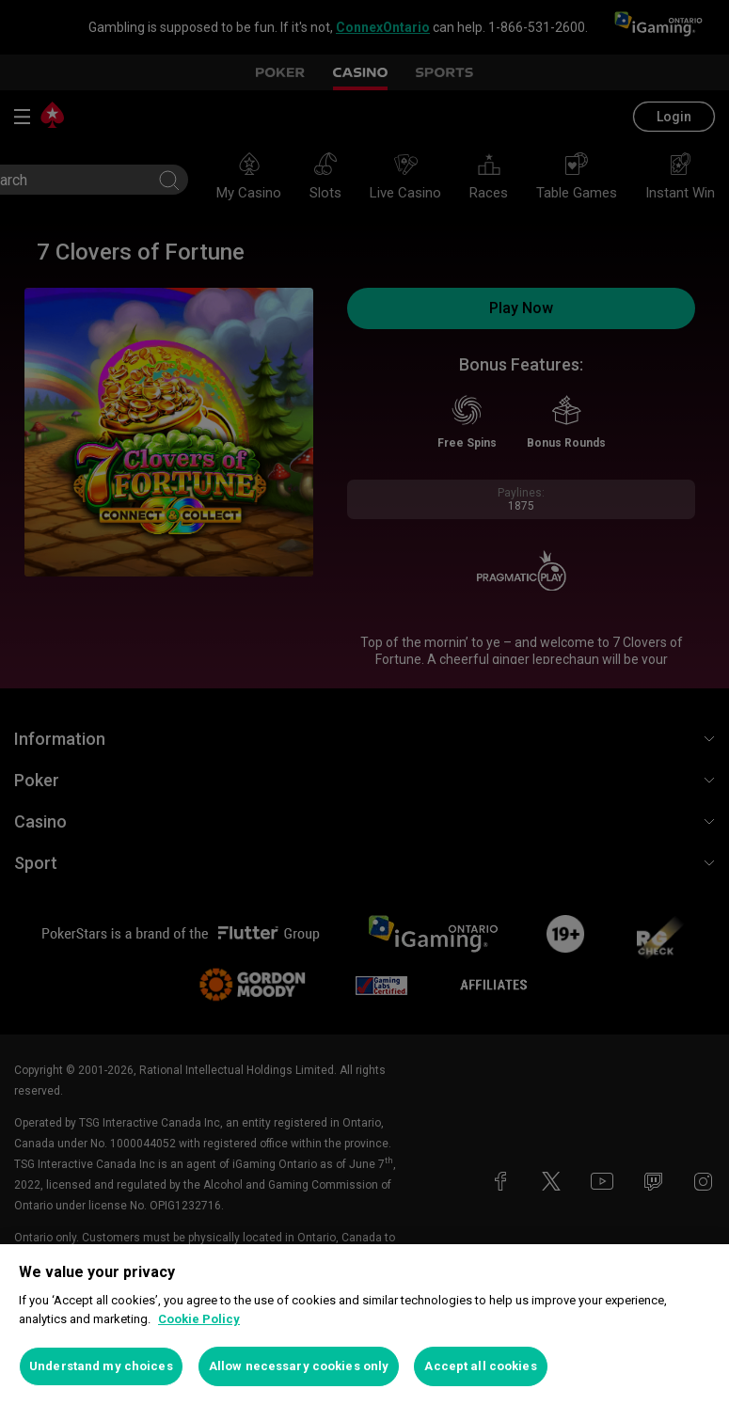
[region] (364, 1324)
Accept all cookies (480, 1366)
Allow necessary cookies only (299, 1366)
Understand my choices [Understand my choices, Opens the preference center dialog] (101, 1366)
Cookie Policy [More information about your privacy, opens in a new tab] (199, 1319)
